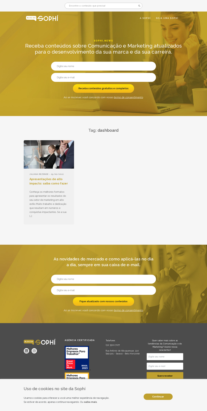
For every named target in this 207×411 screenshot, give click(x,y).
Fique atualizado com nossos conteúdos (103, 301)
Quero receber (165, 376)
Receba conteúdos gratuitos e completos (103, 88)
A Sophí (145, 18)
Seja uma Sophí (167, 18)
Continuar (158, 396)
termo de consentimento (128, 97)
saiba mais (90, 402)
